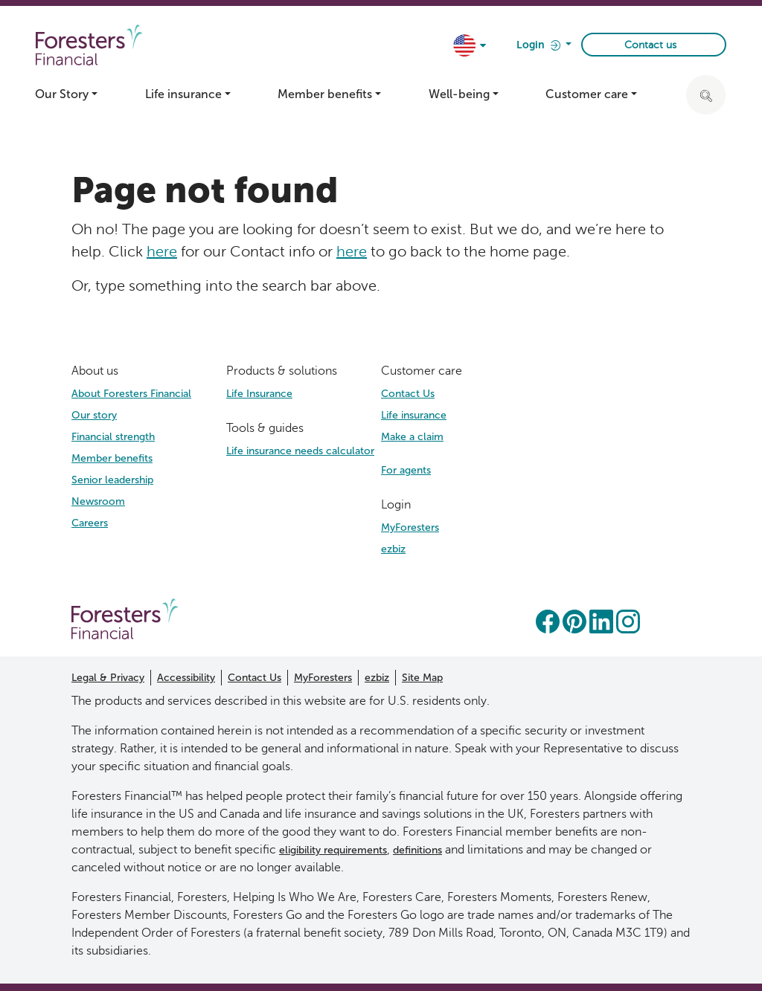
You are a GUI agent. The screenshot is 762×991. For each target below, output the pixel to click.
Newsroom (98, 501)
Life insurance (413, 415)
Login (539, 46)
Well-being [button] (459, 94)
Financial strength (113, 436)
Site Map (422, 677)
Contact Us (408, 393)
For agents (406, 470)
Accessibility (186, 677)
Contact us (650, 45)
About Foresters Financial (131, 393)
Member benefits (112, 458)
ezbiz (393, 549)
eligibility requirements (333, 850)
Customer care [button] (586, 94)
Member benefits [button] (325, 94)
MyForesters (410, 527)
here (162, 251)
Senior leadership (112, 480)
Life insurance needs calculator (300, 451)
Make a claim (412, 436)
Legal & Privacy (107, 677)
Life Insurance (259, 393)
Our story (94, 415)
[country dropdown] (470, 46)
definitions (417, 850)
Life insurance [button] (183, 94)
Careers (89, 523)
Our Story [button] (62, 94)
